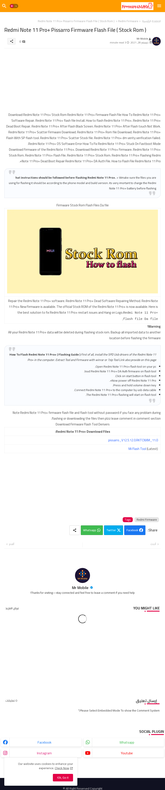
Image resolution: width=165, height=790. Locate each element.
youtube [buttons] (127, 752)
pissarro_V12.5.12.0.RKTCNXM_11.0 (133, 439)
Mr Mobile (80, 586)
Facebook (132, 529)
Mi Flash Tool (137, 448)
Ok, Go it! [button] (63, 777)
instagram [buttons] (44, 752)
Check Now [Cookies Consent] (62, 768)
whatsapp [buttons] (126, 741)
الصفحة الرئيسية (151, 21)
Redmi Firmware (128, 21)
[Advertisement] (82, 82)
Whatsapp (89, 529)
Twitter (111, 529)
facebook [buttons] (44, 741)
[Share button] (74, 529)
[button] (14, 6)
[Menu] (159, 6)
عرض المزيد (12, 607)
